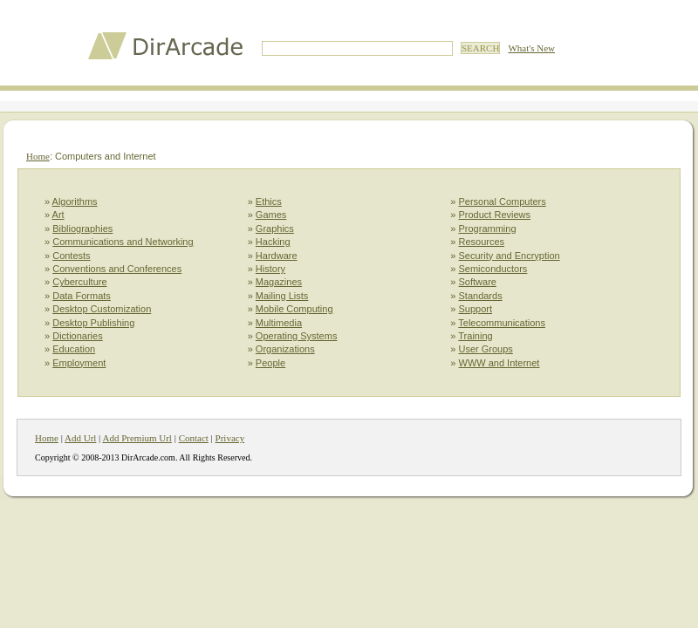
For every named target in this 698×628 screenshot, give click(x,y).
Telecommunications (501, 322)
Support (476, 309)
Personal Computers (502, 201)
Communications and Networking (122, 241)
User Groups (486, 349)
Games (271, 214)
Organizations (285, 349)
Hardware (277, 255)
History (270, 268)
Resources (482, 241)
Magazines (279, 281)
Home (38, 156)
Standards (481, 295)
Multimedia (279, 322)
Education (73, 349)
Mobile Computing (294, 309)
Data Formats (81, 295)
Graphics (275, 228)
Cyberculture (79, 281)
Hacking (273, 241)
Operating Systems (297, 336)
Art (58, 214)
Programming (488, 228)
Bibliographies (82, 228)
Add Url (80, 438)
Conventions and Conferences (116, 268)
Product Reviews (495, 214)
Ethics (269, 201)
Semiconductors (493, 268)
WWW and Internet (499, 363)
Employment (79, 363)
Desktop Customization (101, 309)
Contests (71, 255)
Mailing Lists (282, 295)
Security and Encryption (509, 255)
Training (475, 336)
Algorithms (75, 201)
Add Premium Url (136, 438)
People (270, 363)
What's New (531, 48)
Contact (194, 438)
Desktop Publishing (93, 322)
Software (477, 281)
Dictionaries (77, 336)
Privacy (230, 438)
